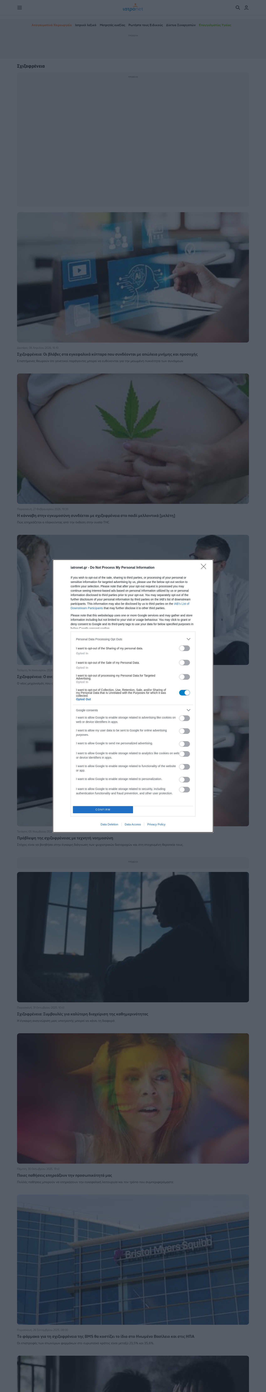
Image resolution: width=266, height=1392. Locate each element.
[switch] (184, 648)
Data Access (133, 824)
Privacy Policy (156, 824)
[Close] (205, 568)
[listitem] (133, 639)
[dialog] (133, 696)
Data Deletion (109, 824)
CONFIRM (103, 809)
